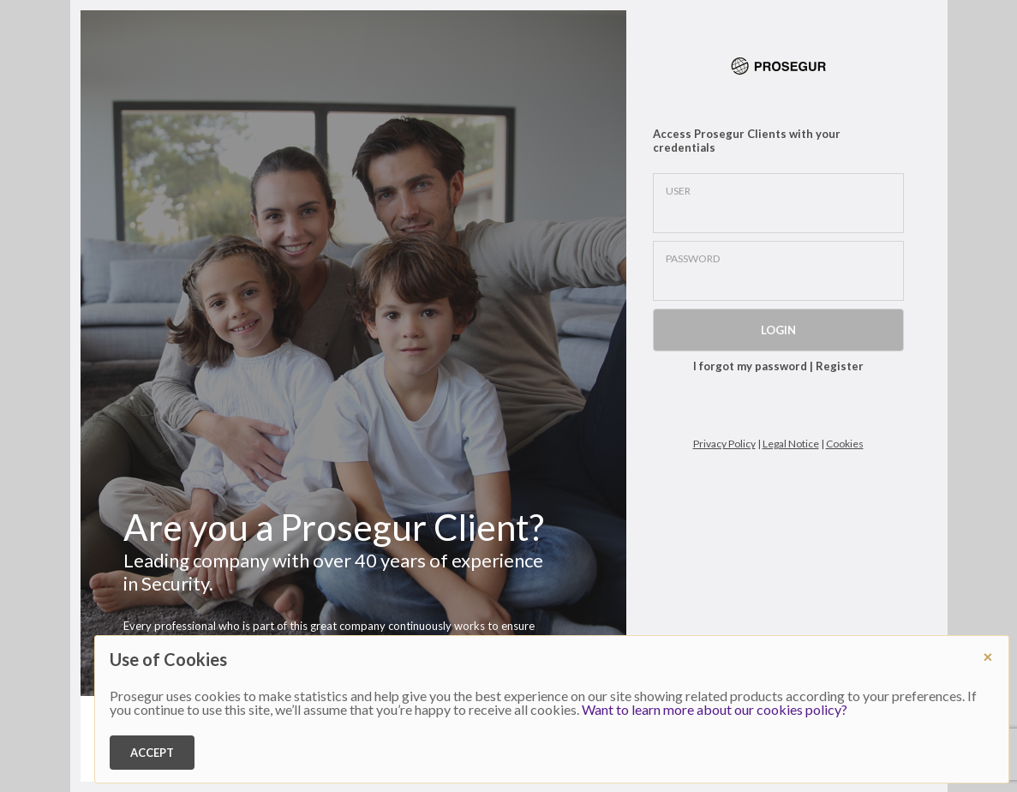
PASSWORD (693, 259)
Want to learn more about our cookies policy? (714, 709)
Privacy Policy (724, 443)
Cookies (845, 443)
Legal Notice (791, 443)
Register (840, 366)
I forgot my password (750, 366)
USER (678, 191)
